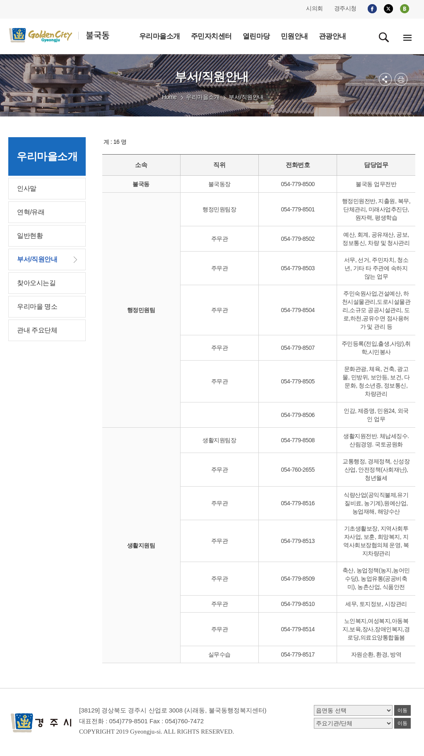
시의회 (314, 8)
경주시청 (345, 8)
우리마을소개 (202, 97)
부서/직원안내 (246, 97)
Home (169, 97)
